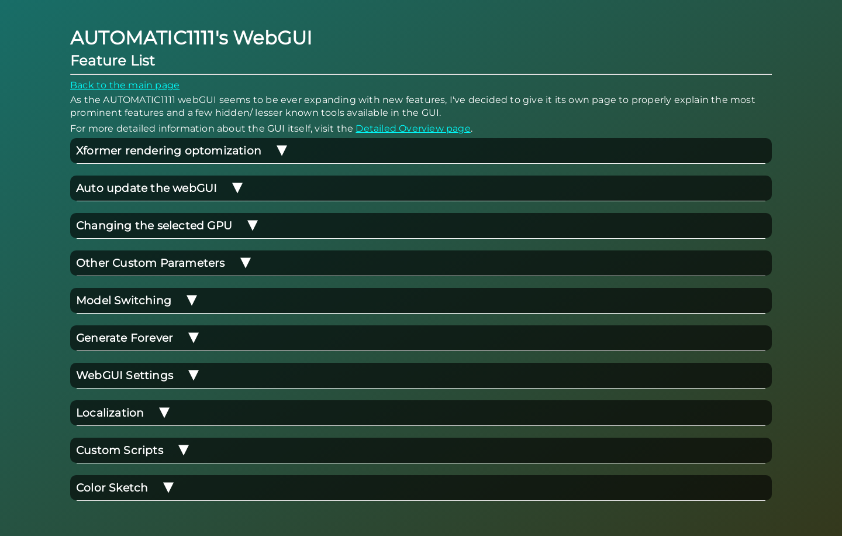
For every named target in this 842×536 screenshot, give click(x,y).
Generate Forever (137, 338)
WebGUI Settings (137, 375)
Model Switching (137, 300)
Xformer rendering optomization (182, 150)
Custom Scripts (132, 450)
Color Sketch (125, 487)
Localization (123, 413)
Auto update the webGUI (159, 188)
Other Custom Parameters (163, 263)
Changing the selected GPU (167, 225)
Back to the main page (125, 85)
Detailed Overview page (413, 128)
